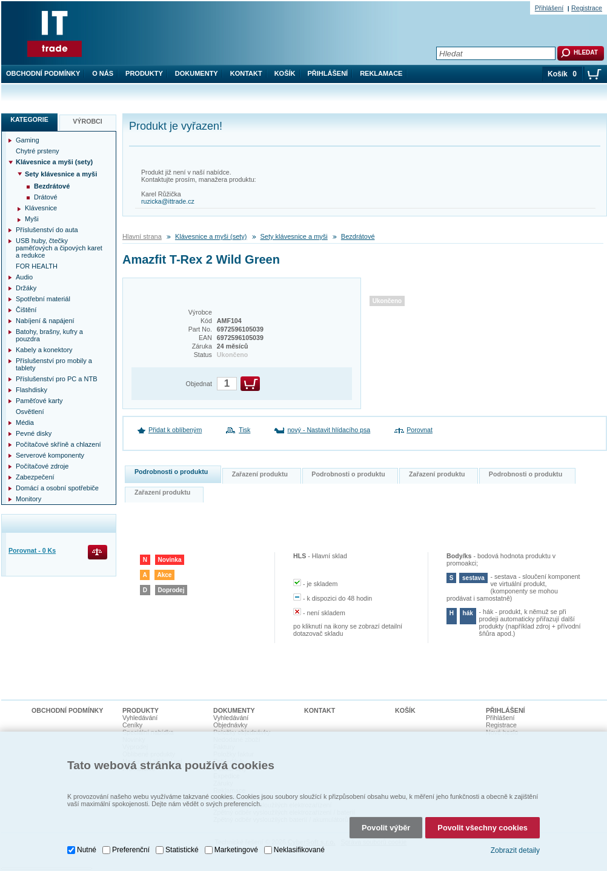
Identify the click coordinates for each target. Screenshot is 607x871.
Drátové (46, 197)
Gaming (27, 140)
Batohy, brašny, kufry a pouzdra (49, 335)
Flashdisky (31, 389)
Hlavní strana (142, 236)
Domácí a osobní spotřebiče (57, 488)
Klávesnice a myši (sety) (211, 236)
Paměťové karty (39, 400)
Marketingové (236, 847)
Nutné (86, 847)
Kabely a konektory (44, 349)
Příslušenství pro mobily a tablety (54, 364)
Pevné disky (33, 433)
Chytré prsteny (37, 151)
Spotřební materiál (43, 298)
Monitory (28, 498)
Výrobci (87, 121)
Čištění (26, 309)
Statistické (182, 847)
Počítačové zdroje (42, 466)
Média (25, 422)
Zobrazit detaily (515, 847)
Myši (32, 218)
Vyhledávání (140, 717)
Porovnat (419, 429)
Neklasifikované (299, 847)
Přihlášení (328, 73)
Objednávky (230, 725)
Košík (285, 73)
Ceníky (132, 725)
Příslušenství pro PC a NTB (57, 378)
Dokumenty (196, 73)
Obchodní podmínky (43, 73)
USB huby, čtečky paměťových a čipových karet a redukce (59, 248)
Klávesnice (41, 208)
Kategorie (29, 119)
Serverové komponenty (50, 455)
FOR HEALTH (37, 266)
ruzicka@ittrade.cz (167, 201)
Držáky (26, 288)
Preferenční (131, 847)
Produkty (144, 73)
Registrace (586, 8)
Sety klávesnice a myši (294, 236)
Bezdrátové (358, 236)
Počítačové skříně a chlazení (58, 444)
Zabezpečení (35, 477)
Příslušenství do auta (47, 229)
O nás (102, 73)
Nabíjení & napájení (45, 320)
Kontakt (246, 73)
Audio (24, 277)
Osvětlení (30, 411)
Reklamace (381, 73)
